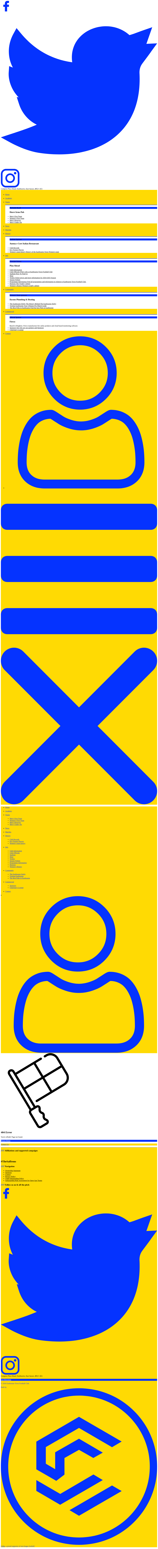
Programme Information (18, 863)
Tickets (12, 859)
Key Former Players (17, 841)
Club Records (14, 839)
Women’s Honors (16, 867)
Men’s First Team (16, 819)
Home (7, 807)
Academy (8, 811)
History (8, 836)
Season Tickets (15, 861)
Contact (8, 891)
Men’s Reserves (15, 822)
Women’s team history (17, 843)
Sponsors (13, 886)
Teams (7, 815)
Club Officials (15, 853)
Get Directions (6, 1380)
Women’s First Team (17, 821)
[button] (79, 647)
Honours (13, 865)
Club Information (16, 851)
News (7, 828)
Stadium (12, 855)
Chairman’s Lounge (17, 888)
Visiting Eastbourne (17, 876)
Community (9, 870)
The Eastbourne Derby (18, 874)
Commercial (9, 882)
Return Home (5, 1141)
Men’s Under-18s (16, 824)
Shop (11, 857)
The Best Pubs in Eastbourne (20, 878)
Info (6, 847)
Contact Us (5, 1144)
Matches (8, 832)
